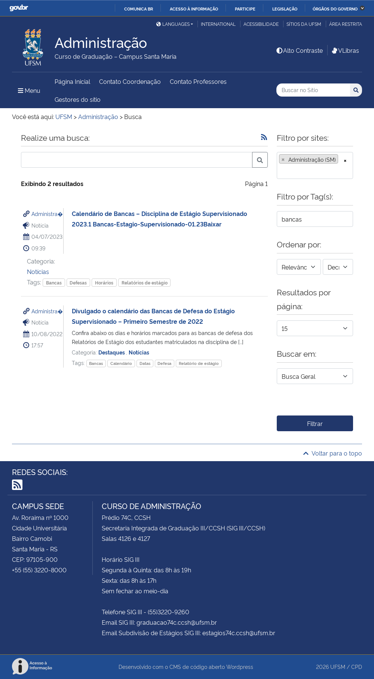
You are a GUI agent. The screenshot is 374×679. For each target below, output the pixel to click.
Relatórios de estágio (145, 282)
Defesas (78, 282)
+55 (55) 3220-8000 (39, 570)
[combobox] (315, 165)
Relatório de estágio (199, 363)
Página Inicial (72, 81)
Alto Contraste (299, 50)
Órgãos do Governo (335, 9)
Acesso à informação (194, 9)
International (218, 24)
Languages (173, 24)
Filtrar (315, 423)
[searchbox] (281, 170)
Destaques (112, 352)
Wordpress (239, 666)
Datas (145, 363)
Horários (104, 282)
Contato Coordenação (130, 81)
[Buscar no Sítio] (313, 90)
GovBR (18, 8)
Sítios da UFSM (303, 24)
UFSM (337, 666)
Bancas (54, 282)
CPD (356, 666)
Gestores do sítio (78, 99)
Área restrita (345, 24)
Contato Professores (198, 81)
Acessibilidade (261, 24)
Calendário (121, 363)
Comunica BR (138, 9)
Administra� (47, 213)
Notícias (38, 271)
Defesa (164, 363)
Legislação (284, 9)
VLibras (345, 50)
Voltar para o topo (332, 453)
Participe (245, 9)
